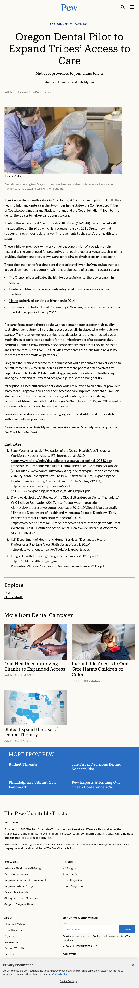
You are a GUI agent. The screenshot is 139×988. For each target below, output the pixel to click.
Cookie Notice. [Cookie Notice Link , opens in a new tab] (60, 974)
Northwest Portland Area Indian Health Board (42, 223)
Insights (68, 861)
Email (65, 923)
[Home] (35, 813)
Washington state (82, 307)
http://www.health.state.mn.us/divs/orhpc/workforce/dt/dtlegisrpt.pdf (61, 523)
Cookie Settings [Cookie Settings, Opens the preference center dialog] (68, 981)
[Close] (133, 965)
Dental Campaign (53, 615)
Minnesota (32, 289)
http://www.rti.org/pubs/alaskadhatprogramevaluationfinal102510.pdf (61, 461)
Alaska (13, 282)
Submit (127, 929)
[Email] (91, 929)
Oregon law (97, 228)
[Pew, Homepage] (69, 7)
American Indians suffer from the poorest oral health (68, 368)
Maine (13, 301)
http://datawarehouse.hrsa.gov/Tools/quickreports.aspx (50, 549)
